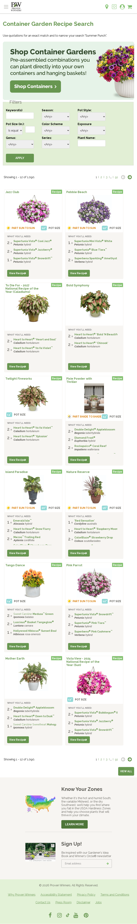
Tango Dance (15, 565)
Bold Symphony (77, 285)
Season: (47, 110)
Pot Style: (85, 110)
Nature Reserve (78, 472)
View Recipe (17, 273)
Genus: (11, 138)
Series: (47, 138)
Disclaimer (83, 902)
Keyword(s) (14, 110)
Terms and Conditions (114, 894)
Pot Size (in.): (15, 124)
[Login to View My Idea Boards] (114, 5)
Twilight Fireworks (18, 378)
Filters (16, 102)
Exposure (85, 124)
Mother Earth (15, 658)
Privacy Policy (86, 894)
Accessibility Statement (56, 894)
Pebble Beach (76, 192)
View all (126, 771)
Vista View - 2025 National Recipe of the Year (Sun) (83, 662)
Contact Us (43, 902)
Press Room (63, 902)
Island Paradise (16, 472)
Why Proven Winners (22, 894)
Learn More (74, 824)
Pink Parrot (74, 565)
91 (116, 177)
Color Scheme (52, 124)
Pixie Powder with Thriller (79, 380)
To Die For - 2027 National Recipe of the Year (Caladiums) (22, 288)
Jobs (98, 902)
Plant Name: (86, 138)
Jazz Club (12, 192)
